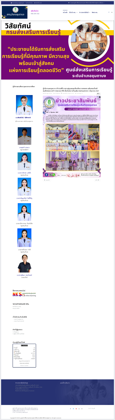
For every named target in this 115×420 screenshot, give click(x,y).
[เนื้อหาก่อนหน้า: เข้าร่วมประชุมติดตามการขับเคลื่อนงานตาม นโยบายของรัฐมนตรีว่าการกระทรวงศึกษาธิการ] (47, 180)
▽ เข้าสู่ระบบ (16, 332)
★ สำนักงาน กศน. (17, 306)
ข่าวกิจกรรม (58, 93)
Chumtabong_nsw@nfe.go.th (17, 2)
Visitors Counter (24, 365)
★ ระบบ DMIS (16, 308)
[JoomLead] (14, 12)
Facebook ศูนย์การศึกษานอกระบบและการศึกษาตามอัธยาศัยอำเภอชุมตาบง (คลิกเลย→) (87, 2)
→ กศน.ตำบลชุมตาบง (18, 319)
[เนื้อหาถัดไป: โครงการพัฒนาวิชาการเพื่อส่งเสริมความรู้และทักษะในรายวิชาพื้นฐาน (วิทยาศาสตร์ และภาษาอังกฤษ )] (97, 180)
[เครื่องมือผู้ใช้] (98, 93)
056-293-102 (29, 2)
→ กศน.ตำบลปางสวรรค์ (18, 321)
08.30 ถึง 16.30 (38, 2)
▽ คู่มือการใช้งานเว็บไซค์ (18, 334)
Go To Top (91, 408)
